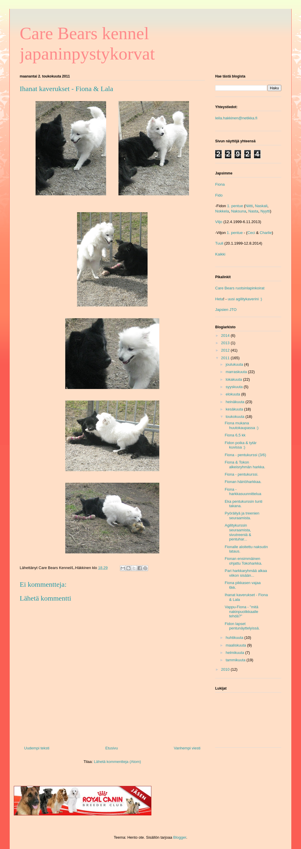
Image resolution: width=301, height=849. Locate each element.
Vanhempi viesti (187, 748)
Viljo (218, 222)
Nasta (253, 211)
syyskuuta (235, 387)
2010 (226, 669)
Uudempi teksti (36, 748)
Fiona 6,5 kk (235, 435)
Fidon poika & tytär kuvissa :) (240, 445)
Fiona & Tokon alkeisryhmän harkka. (245, 464)
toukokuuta (235, 416)
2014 (226, 335)
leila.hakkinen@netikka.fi (236, 118)
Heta (219, 299)
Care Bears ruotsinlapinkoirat (240, 288)
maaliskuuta (236, 645)
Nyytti (265, 211)
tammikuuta (236, 660)
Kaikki (220, 254)
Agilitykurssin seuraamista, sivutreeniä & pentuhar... (238, 532)
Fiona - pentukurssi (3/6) (245, 455)
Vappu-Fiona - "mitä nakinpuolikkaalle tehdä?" (241, 611)
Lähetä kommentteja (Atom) (117, 761)
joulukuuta (235, 364)
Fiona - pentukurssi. (241, 474)
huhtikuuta (235, 637)
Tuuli (219, 243)
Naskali (261, 206)
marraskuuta (237, 372)
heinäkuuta (235, 402)
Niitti (249, 206)
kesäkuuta (235, 409)
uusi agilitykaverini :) (245, 299)
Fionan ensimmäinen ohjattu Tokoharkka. (243, 561)
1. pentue (235, 206)
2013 (226, 343)
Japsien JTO (226, 309)
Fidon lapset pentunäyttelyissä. (242, 626)
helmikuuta (235, 652)
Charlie (266, 232)
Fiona (220, 184)
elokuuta (233, 394)
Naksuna (238, 211)
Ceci (251, 232)
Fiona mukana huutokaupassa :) (241, 425)
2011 (226, 358)
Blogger (179, 837)
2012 (226, 350)
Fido (219, 195)
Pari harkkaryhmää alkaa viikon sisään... (246, 573)
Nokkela (222, 211)
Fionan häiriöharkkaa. (243, 481)
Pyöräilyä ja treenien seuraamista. (242, 515)
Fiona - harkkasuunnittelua (243, 491)
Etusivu (111, 748)
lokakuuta (234, 379)
